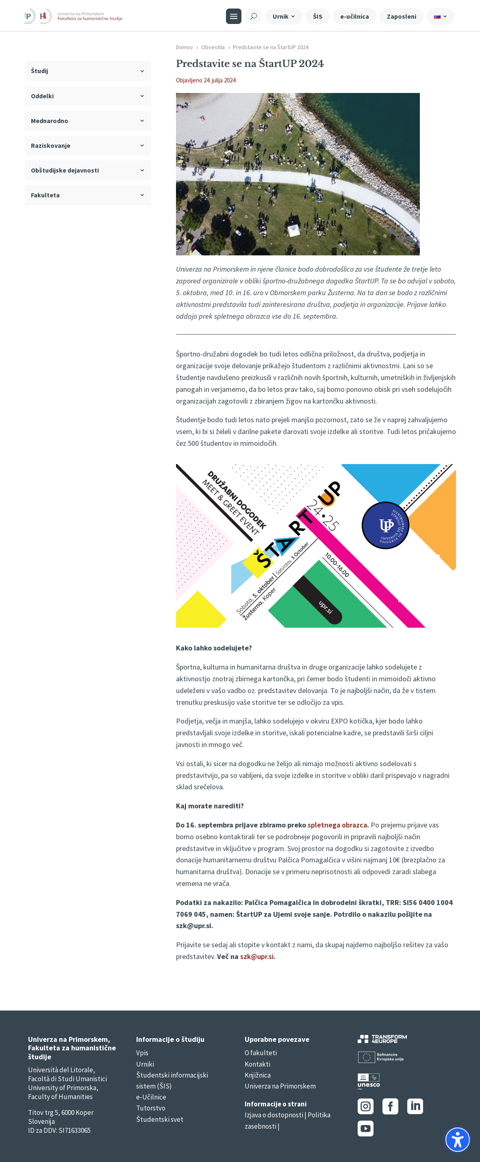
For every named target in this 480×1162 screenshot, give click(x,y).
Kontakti (257, 1064)
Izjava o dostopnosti (274, 1114)
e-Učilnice (151, 1097)
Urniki (145, 1064)
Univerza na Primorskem (280, 1086)
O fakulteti (261, 1052)
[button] (457, 1139)
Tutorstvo (150, 1108)
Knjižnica (258, 1075)
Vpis (142, 1052)
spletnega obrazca (337, 824)
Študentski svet (159, 1119)
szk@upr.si (257, 956)
